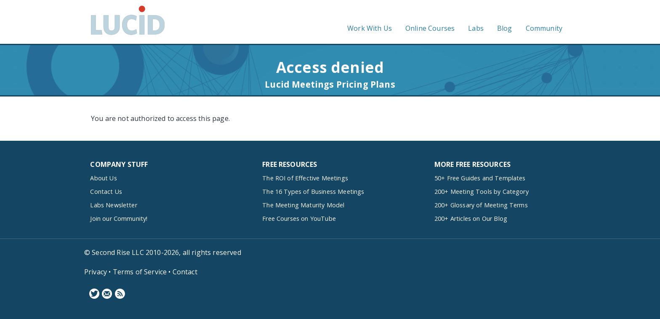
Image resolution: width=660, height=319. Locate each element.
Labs (476, 28)
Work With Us (369, 28)
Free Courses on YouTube (299, 218)
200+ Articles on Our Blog (470, 218)
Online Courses (430, 28)
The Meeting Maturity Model (303, 205)
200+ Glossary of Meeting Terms (481, 205)
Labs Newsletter (113, 205)
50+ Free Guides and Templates (480, 178)
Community (544, 28)
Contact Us (106, 192)
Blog (504, 28)
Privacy (95, 271)
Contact (185, 271)
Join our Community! (118, 218)
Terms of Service (140, 271)
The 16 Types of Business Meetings (313, 192)
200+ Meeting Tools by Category (481, 192)
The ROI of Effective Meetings (305, 178)
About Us (103, 178)
